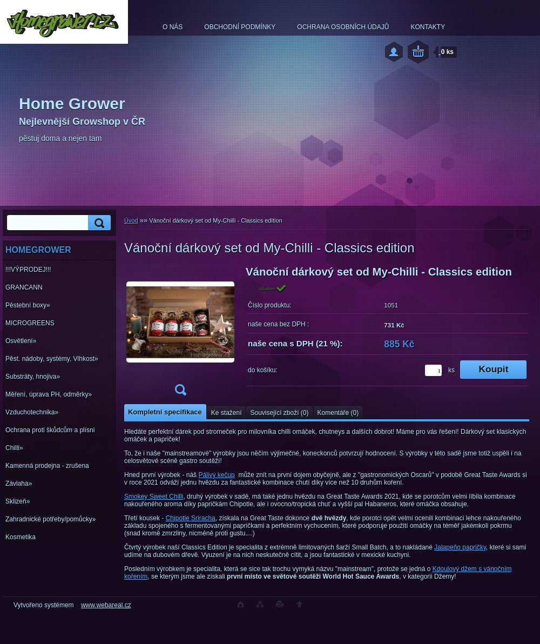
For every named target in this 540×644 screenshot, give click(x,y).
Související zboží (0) (279, 413)
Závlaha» (18, 483)
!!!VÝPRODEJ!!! (28, 269)
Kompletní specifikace (165, 412)
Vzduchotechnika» (31, 412)
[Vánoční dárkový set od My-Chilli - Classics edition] (180, 334)
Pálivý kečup (216, 475)
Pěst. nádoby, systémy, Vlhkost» (51, 359)
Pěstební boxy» (27, 305)
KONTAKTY (427, 27)
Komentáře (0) (338, 413)
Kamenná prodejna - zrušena (47, 465)
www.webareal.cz (106, 605)
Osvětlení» (20, 341)
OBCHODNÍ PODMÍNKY (239, 27)
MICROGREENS (30, 323)
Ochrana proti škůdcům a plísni (49, 430)
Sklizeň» (17, 501)
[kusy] (433, 370)
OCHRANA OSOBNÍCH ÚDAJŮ (343, 27)
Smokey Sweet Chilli (153, 496)
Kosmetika (20, 537)
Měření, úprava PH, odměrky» (48, 394)
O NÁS (173, 27)
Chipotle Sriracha (190, 518)
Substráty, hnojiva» (32, 376)
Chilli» (14, 448)
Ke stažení (226, 413)
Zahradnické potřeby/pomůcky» (50, 519)
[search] (97, 223)
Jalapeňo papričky (460, 547)
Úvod (131, 220)
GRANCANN (24, 287)
